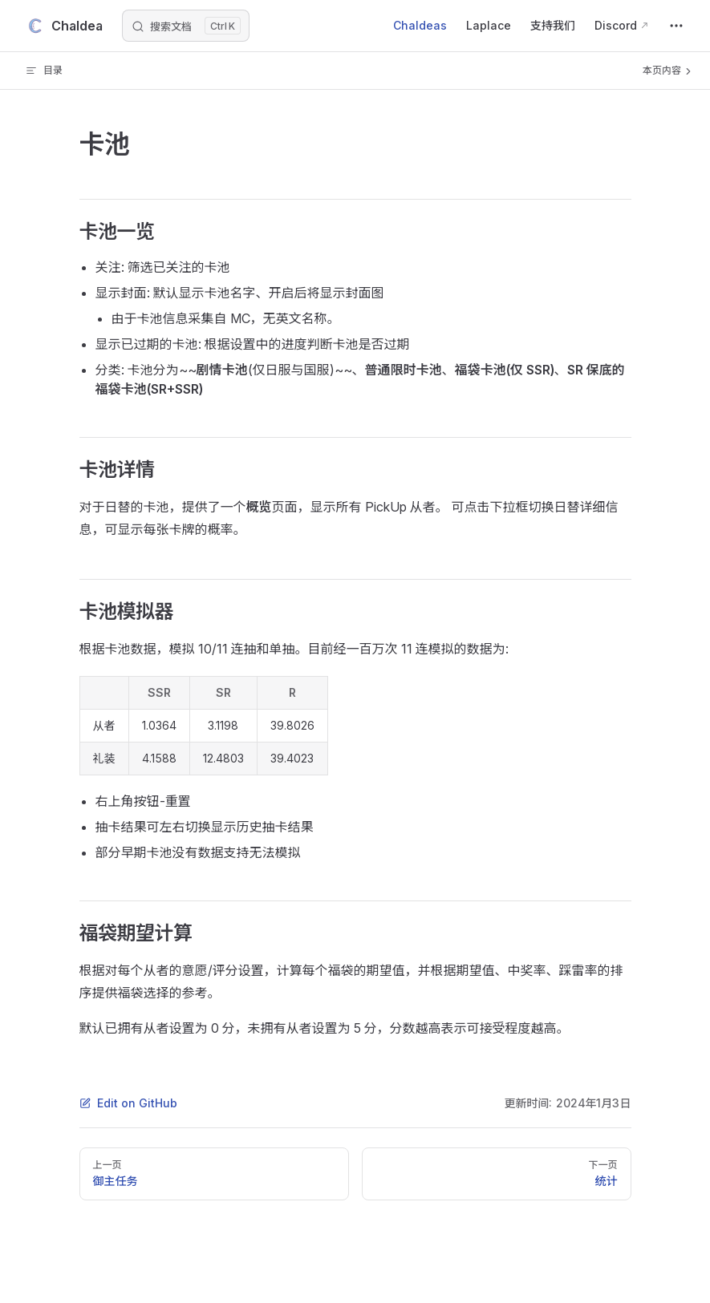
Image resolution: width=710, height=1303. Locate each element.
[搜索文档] (186, 26)
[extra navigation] (676, 25)
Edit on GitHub (128, 1103)
